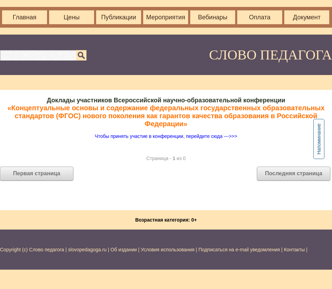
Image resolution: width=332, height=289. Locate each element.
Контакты (294, 249)
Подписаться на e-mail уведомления (239, 249)
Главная (25, 17)
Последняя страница (293, 173)
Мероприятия (165, 17)
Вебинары (212, 17)
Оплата (259, 17)
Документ (307, 17)
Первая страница (36, 173)
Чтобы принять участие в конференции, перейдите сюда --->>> (166, 136)
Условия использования (167, 249)
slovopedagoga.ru (88, 249)
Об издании (124, 249)
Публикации (118, 17)
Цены (72, 17)
